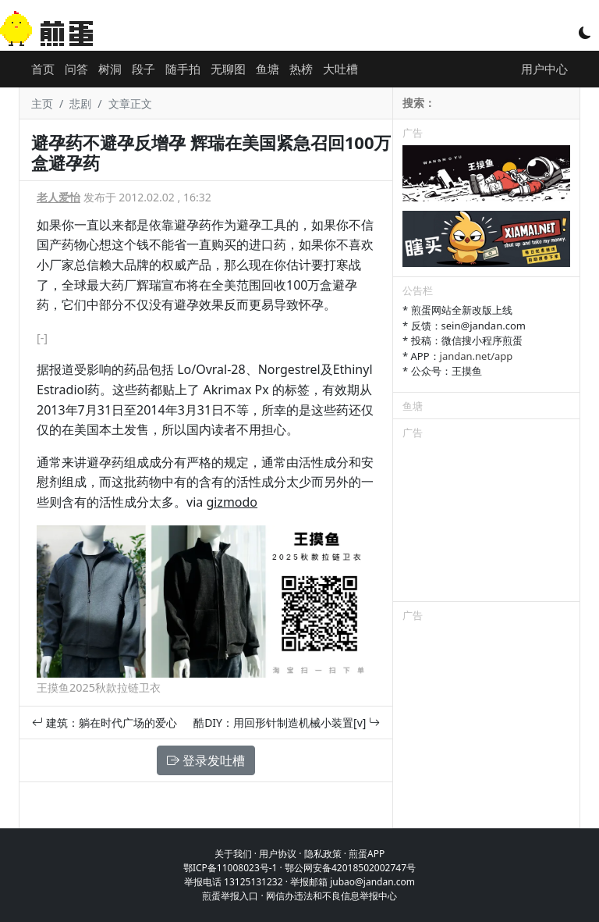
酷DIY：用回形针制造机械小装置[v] (286, 722)
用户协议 (277, 853)
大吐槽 (340, 69)
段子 (143, 69)
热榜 (301, 69)
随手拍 (182, 69)
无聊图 (228, 69)
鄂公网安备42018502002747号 (350, 867)
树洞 (110, 69)
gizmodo (231, 502)
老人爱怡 (58, 197)
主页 (42, 103)
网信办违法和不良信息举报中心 (331, 895)
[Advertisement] (486, 523)
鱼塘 (267, 69)
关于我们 (233, 853)
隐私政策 (323, 853)
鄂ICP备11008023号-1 (230, 867)
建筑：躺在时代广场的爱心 (104, 722)
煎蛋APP (367, 853)
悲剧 (80, 103)
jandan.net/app (476, 356)
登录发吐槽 (206, 760)
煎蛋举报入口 (230, 895)
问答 (76, 69)
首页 (43, 69)
